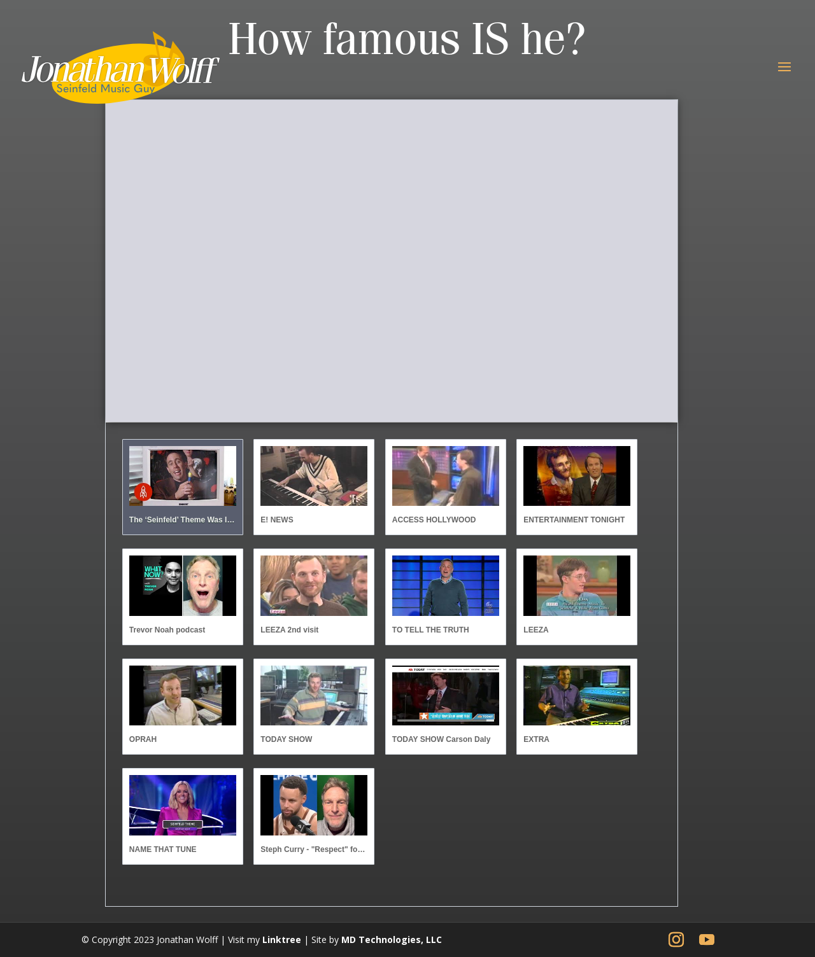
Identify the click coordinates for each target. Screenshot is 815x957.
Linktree (281, 939)
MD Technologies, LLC (391, 939)
